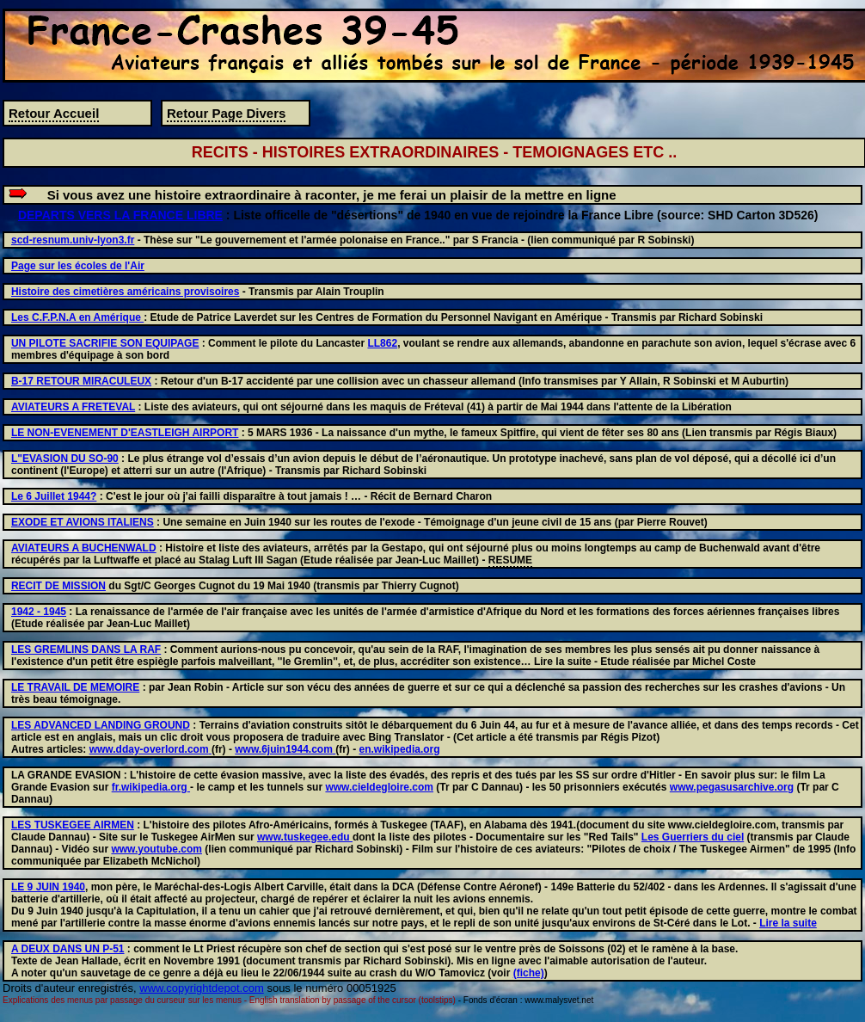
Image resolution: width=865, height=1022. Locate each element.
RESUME (510, 560)
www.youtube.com (156, 849)
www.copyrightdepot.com (201, 988)
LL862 (382, 343)
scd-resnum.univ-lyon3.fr (72, 240)
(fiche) (528, 973)
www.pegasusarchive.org (732, 787)
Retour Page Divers (226, 113)
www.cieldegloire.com (379, 787)
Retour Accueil (54, 113)
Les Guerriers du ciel (692, 837)
